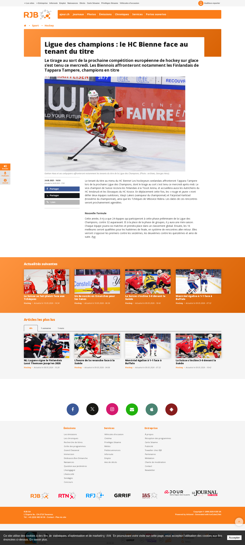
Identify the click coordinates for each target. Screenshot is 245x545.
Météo (107, 446)
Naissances (72, 3)
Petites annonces (112, 450)
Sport (35, 25)
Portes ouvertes (156, 14)
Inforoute (53, 3)
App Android (171, 409)
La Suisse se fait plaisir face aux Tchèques (44, 297)
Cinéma (108, 438)
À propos (149, 434)
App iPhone (152, 409)
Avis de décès (110, 462)
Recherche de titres (73, 442)
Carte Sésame (93, 3)
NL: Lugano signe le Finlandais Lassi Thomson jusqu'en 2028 (43, 362)
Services (137, 14)
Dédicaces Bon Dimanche (76, 458)
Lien (51, 202)
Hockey (49, 25)
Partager (53, 189)
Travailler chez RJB (153, 450)
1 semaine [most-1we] (46, 328)
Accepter (234, 537)
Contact (148, 466)
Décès (82, 3)
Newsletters (132, 409)
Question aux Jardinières (75, 466)
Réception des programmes (158, 438)
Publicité (149, 446)
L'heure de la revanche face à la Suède (94, 362)
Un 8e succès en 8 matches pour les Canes (94, 297)
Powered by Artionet (184, 514)
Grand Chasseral (71, 450)
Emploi (62, 3)
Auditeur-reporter (209, 3)
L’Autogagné (69, 470)
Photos (91, 14)
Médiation (149, 458)
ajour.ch (64, 14)
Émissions (105, 14)
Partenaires (150, 454)
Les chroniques (71, 438)
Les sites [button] (29, 3)
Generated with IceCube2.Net (208, 514)
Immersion (69, 454)
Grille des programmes (75, 446)
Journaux (78, 14)
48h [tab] (30, 328)
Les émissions (70, 434)
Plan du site (61, 517)
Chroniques (122, 14)
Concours (68, 482)
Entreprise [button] (42, 3)
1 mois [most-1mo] (61, 328)
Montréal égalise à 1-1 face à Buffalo (194, 297)
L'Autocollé (69, 474)
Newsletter (150, 470)
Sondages (68, 478)
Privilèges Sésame (109, 3)
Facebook (73, 409)
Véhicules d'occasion (129, 3)
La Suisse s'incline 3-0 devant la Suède (145, 297)
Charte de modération (155, 462)
